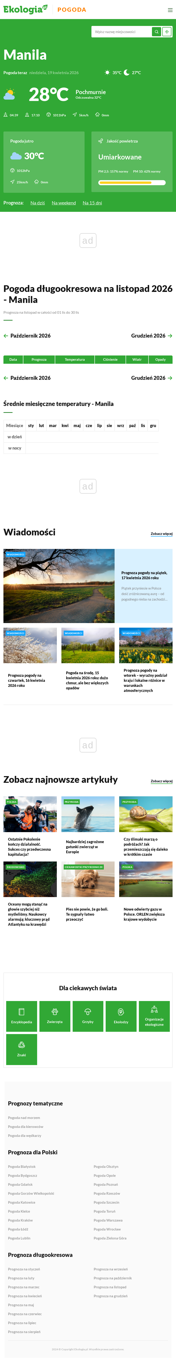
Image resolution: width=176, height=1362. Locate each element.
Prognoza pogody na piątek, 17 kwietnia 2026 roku (144, 574)
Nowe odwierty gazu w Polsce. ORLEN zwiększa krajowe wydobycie (144, 913)
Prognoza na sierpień (24, 1331)
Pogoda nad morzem (24, 1117)
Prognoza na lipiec (22, 1322)
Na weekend (64, 202)
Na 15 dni (92, 202)
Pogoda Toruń (105, 1211)
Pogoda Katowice (21, 1202)
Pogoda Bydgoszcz (22, 1175)
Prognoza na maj (21, 1304)
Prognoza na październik (113, 1278)
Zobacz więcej (162, 533)
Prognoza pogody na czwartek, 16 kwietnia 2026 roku (26, 680)
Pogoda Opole (105, 1175)
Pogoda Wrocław (107, 1229)
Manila (25, 54)
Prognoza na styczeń (24, 1269)
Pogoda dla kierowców (25, 1126)
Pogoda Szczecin (106, 1202)
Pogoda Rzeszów (107, 1193)
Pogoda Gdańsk (20, 1184)
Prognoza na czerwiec (25, 1313)
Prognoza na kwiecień (25, 1296)
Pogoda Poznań (106, 1184)
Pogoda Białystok (22, 1166)
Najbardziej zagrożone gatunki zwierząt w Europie (85, 846)
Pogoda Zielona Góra (110, 1237)
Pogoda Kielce (19, 1211)
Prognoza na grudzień (111, 1295)
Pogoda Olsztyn (106, 1166)
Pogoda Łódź (18, 1229)
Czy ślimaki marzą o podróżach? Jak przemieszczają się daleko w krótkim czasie (146, 846)
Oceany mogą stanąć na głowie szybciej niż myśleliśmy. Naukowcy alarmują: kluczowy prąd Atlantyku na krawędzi (29, 913)
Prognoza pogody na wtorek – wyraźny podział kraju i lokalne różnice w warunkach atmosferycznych (145, 680)
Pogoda (73, 9)
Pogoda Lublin (19, 1237)
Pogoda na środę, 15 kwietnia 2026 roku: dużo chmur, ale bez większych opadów (87, 680)
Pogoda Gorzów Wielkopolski (31, 1193)
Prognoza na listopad (110, 1287)
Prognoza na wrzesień (111, 1269)
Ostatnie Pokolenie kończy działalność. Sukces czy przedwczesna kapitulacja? (29, 846)
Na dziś (37, 202)
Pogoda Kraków (20, 1220)
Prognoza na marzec (23, 1287)
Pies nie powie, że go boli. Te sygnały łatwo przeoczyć (87, 913)
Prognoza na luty (21, 1278)
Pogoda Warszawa (108, 1220)
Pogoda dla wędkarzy (24, 1135)
